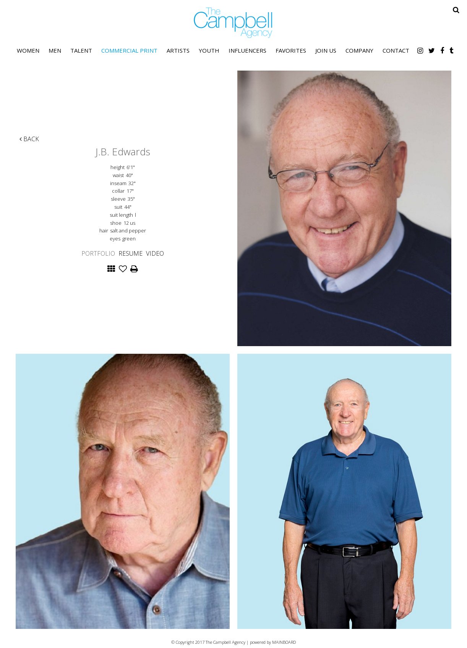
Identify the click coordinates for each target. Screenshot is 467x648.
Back (29, 139)
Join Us (325, 50)
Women (28, 50)
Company (359, 50)
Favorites (291, 50)
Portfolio (98, 253)
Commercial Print (129, 50)
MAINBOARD (284, 642)
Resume (130, 253)
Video (155, 253)
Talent (81, 50)
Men (55, 50)
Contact (396, 50)
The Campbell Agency (233, 23)
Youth (209, 50)
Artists (178, 50)
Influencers (247, 50)
